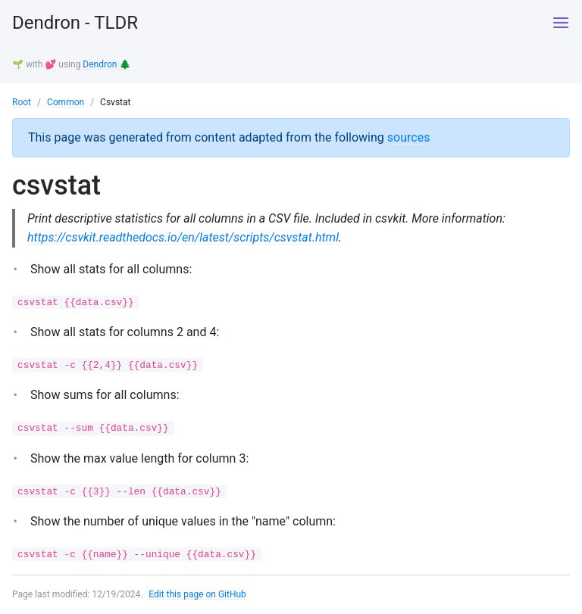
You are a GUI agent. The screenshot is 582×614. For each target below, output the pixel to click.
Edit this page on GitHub (197, 594)
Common (65, 102)
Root (21, 102)
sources (408, 137)
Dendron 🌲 (106, 64)
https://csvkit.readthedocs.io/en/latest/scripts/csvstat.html (183, 237)
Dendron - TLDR (75, 22)
